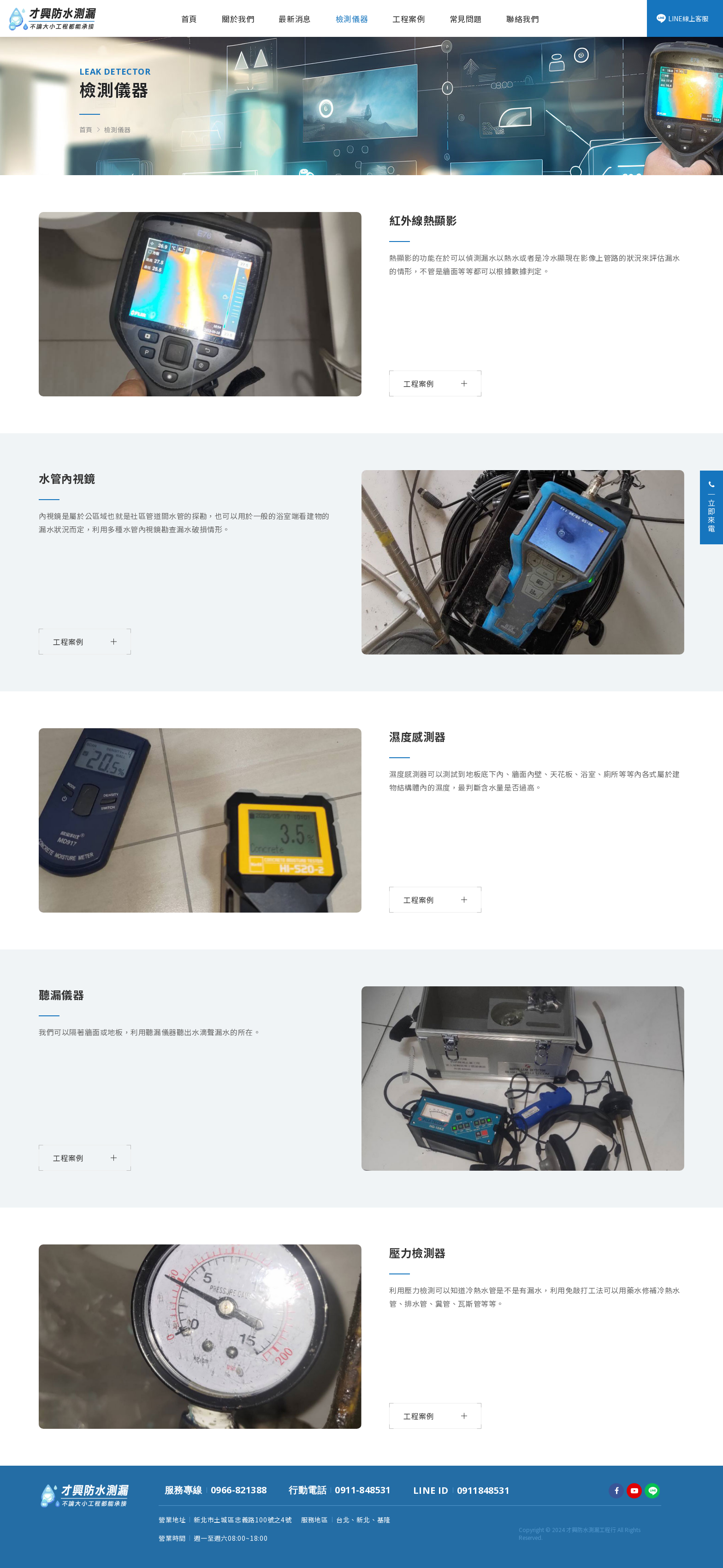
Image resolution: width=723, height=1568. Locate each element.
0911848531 (483, 1490)
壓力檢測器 (417, 1252)
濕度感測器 (417, 736)
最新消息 (295, 18)
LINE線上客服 (682, 18)
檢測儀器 (352, 18)
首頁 (189, 18)
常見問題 (466, 18)
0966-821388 (239, 1490)
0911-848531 (363, 1490)
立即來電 (711, 507)
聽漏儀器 (61, 994)
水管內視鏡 (67, 478)
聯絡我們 (522, 18)
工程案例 (408, 18)
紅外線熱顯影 (423, 220)
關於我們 (238, 18)
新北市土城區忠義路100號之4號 (243, 1519)
